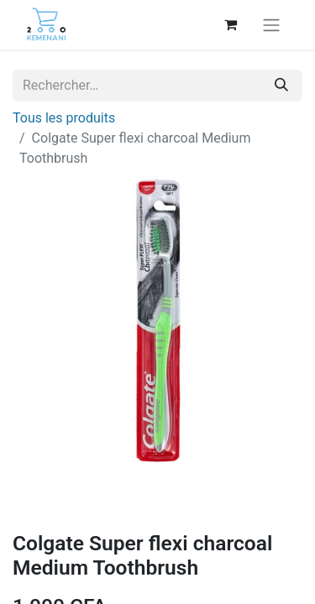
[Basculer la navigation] (271, 25)
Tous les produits (64, 118)
